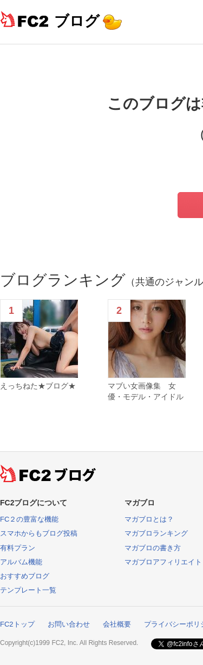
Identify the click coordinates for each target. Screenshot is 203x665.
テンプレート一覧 (28, 590)
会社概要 (117, 624)
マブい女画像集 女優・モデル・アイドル (146, 391)
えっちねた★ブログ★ (38, 385)
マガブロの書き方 (153, 548)
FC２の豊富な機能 (29, 519)
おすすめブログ (24, 576)
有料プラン (17, 548)
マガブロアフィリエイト (163, 562)
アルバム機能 (21, 562)
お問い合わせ (69, 624)
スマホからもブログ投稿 (38, 533)
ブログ (77, 20)
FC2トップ (17, 624)
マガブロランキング (156, 533)
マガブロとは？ (149, 519)
